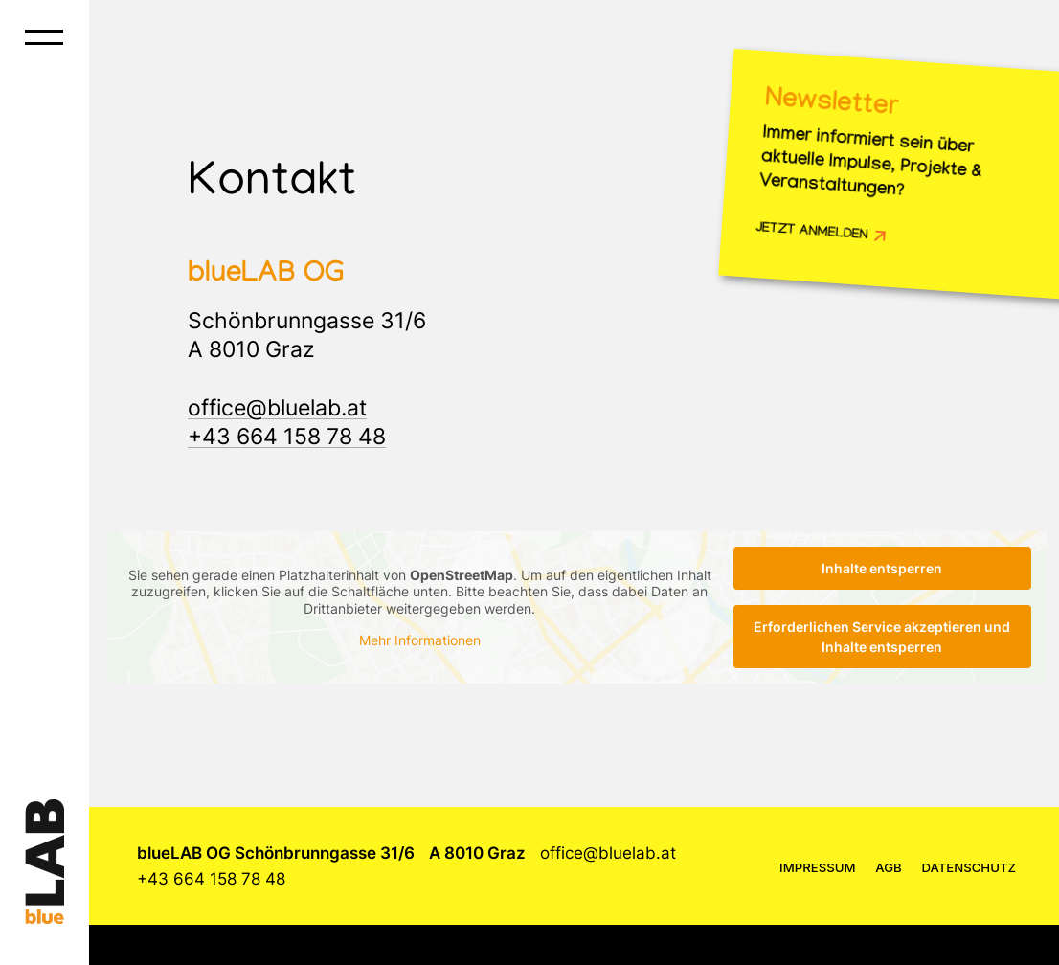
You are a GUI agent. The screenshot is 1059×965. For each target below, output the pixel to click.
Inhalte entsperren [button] (882, 568)
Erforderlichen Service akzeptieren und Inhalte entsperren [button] (882, 636)
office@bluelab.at (277, 407)
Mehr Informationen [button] (420, 640)
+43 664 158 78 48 (287, 436)
